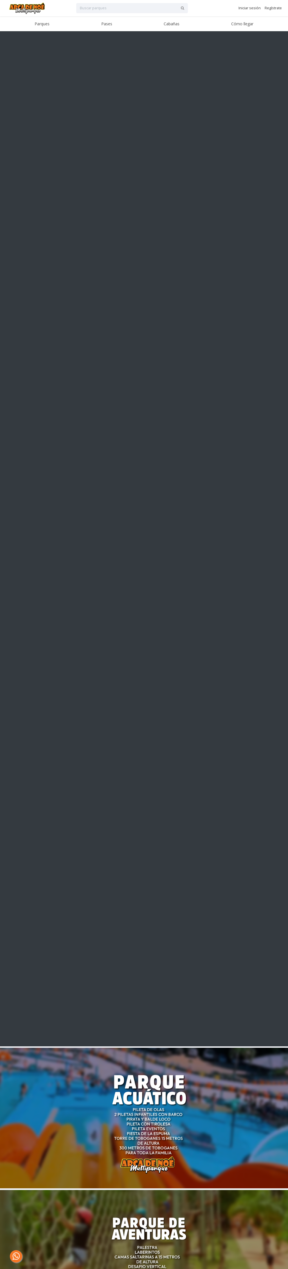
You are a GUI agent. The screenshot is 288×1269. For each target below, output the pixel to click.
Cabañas (171, 23)
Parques (42, 23)
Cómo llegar (242, 23)
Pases (106, 23)
